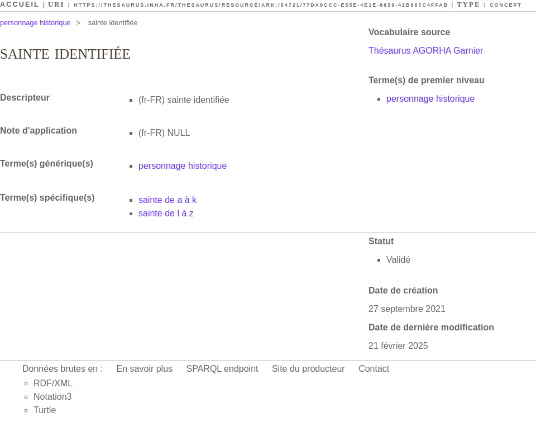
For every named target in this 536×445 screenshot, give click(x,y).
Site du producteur (308, 368)
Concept (506, 5)
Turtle (45, 410)
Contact (373, 368)
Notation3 (53, 396)
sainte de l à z (166, 213)
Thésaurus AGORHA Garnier (425, 50)
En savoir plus (145, 368)
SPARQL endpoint (222, 368)
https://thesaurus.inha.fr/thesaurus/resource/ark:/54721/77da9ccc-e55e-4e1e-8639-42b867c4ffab (261, 5)
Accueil (20, 4)
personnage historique (35, 22)
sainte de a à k (167, 200)
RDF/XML (53, 383)
